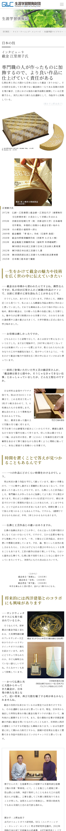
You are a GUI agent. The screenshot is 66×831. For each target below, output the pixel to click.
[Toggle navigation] (61, 4)
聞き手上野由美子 (53, 103)
